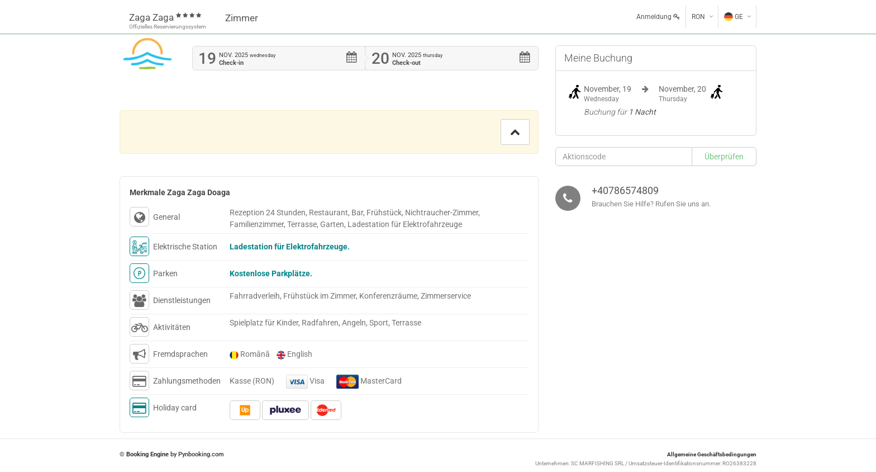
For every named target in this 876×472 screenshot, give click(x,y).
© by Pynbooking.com (172, 454)
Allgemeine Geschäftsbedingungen (711, 454)
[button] (515, 132)
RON (698, 17)
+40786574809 (625, 190)
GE (733, 17)
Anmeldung (658, 17)
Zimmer (241, 17)
